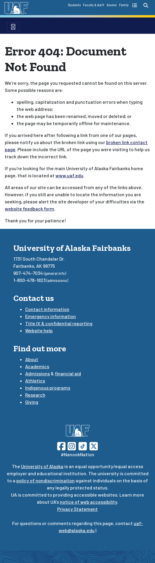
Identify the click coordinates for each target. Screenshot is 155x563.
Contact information (47, 309)
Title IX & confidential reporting (58, 323)
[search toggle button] (146, 5)
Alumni (112, 5)
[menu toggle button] (13, 26)
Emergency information (50, 316)
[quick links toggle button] (135, 5)
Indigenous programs (47, 387)
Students (74, 5)
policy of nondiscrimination (45, 480)
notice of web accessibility (88, 502)
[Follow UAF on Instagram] (71, 445)
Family (124, 5)
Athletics (35, 380)
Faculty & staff (93, 5)
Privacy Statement (77, 509)
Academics (37, 366)
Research (35, 395)
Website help (39, 330)
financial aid (68, 373)
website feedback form (29, 208)
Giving (31, 402)
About (31, 359)
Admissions (37, 373)
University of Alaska (42, 466)
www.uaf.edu (69, 175)
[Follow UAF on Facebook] (61, 445)
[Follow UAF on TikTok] (83, 445)
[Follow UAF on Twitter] (94, 445)
